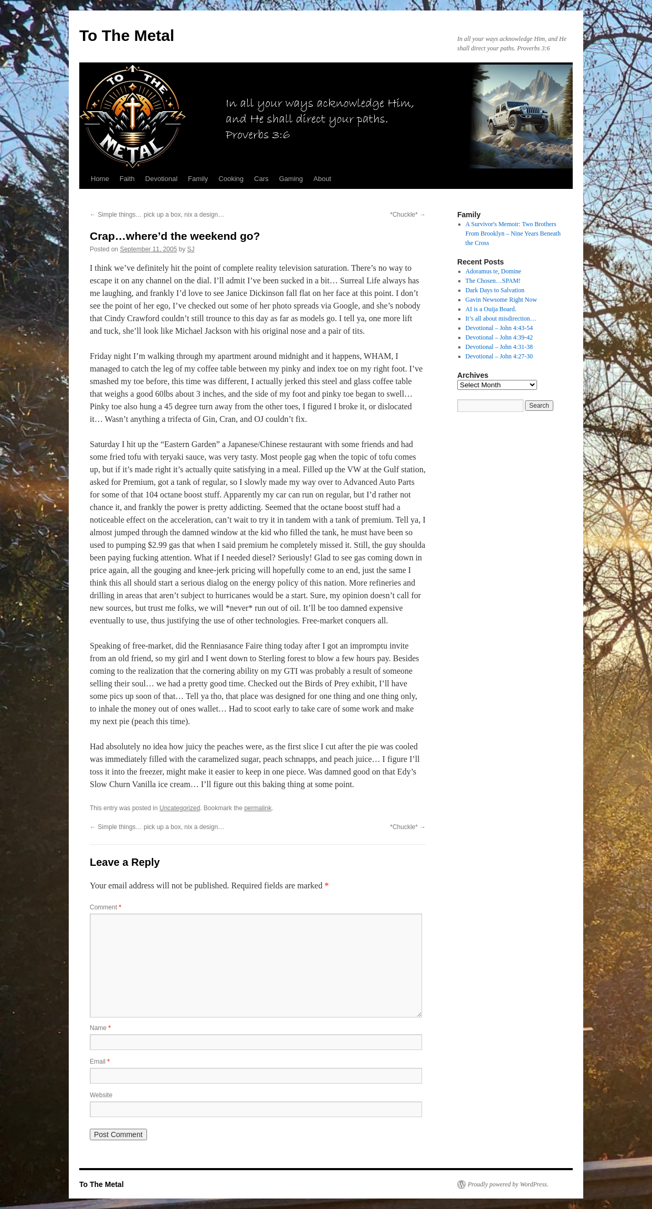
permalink (257, 808)
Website (101, 1095)
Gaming (291, 179)
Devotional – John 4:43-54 (499, 328)
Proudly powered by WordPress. (508, 1184)
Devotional (161, 179)
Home (100, 179)
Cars (261, 179)
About (322, 179)
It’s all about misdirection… (501, 318)
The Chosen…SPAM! (493, 280)
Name (100, 1028)
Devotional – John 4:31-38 (499, 347)
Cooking (231, 179)
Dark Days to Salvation (495, 290)
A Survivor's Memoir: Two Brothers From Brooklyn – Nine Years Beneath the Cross (513, 233)
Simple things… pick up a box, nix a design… (157, 214)
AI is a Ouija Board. (491, 309)
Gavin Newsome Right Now (501, 299)
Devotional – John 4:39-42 (499, 337)
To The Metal (126, 35)
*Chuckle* (408, 214)
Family (198, 179)
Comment (105, 907)
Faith (127, 179)
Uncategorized (180, 808)
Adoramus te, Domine (493, 271)
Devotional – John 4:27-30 (499, 356)
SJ (191, 249)
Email (100, 1061)
